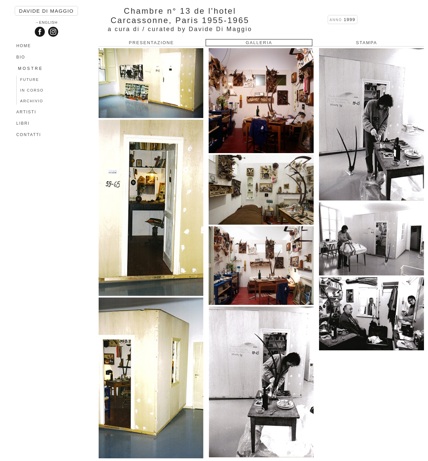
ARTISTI (26, 112)
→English (46, 22)
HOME (23, 45)
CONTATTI (28, 134)
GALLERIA (259, 42)
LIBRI (23, 123)
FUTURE (29, 80)
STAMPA (366, 42)
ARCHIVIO (31, 101)
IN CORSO (31, 90)
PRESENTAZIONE (151, 42)
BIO (20, 57)
